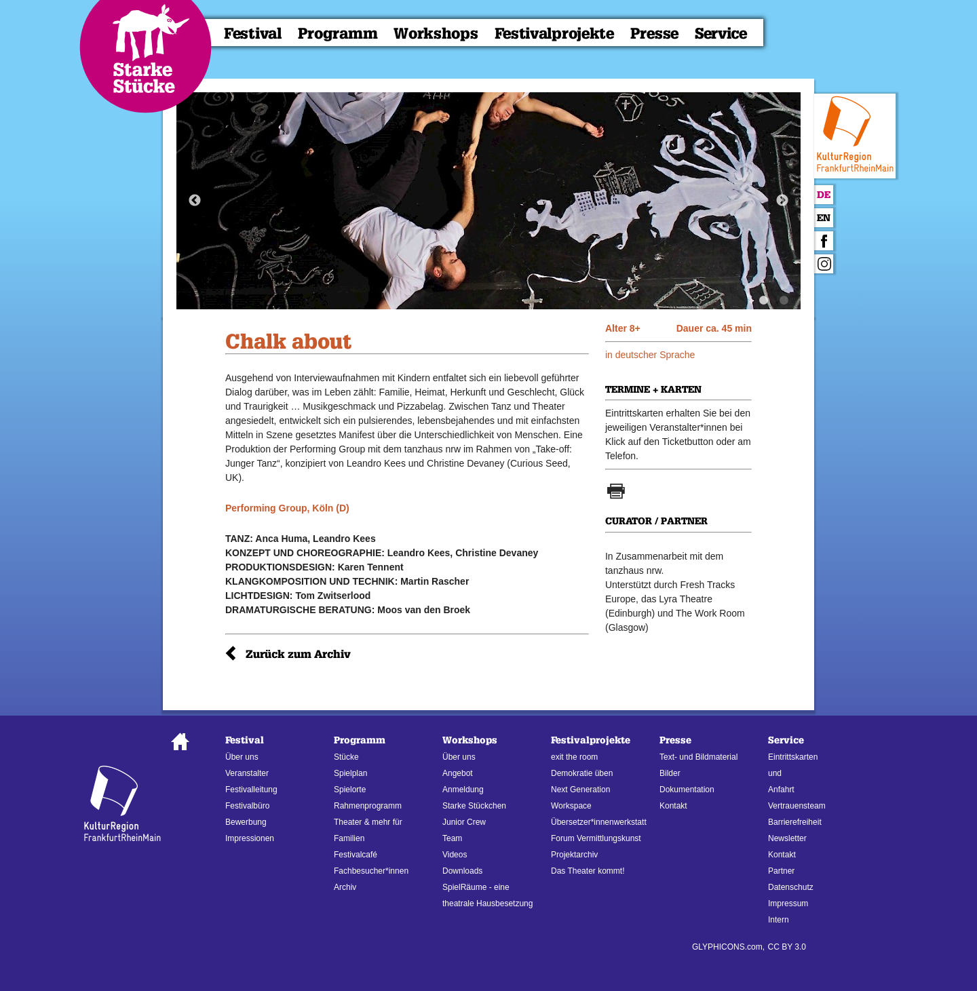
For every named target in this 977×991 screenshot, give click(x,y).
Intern (778, 920)
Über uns (241, 757)
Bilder (670, 773)
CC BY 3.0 (787, 947)
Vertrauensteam (797, 806)
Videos (454, 854)
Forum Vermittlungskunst (596, 838)
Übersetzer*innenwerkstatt (599, 822)
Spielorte (350, 789)
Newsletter (787, 838)
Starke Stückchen (474, 806)
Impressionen (249, 838)
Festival (253, 33)
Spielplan (350, 773)
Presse (654, 33)
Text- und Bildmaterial (698, 757)
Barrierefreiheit (795, 822)
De (823, 195)
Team (452, 838)
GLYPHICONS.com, (728, 947)
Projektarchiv (574, 854)
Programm (338, 33)
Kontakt (673, 806)
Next (782, 201)
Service (721, 33)
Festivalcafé (355, 854)
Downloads (462, 871)
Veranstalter (247, 773)
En (823, 218)
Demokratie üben (582, 773)
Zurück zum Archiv (298, 654)
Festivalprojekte (554, 33)
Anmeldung (463, 789)
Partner (781, 871)
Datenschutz (790, 887)
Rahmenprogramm (368, 806)
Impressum (788, 903)
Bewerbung (246, 822)
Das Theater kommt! (587, 871)
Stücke (346, 757)
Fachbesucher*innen (371, 871)
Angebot (457, 773)
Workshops (436, 33)
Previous (195, 201)
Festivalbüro (247, 806)
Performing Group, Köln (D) (287, 508)
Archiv (345, 887)
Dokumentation (686, 789)
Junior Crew (464, 822)
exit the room (574, 757)
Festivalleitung (251, 789)
